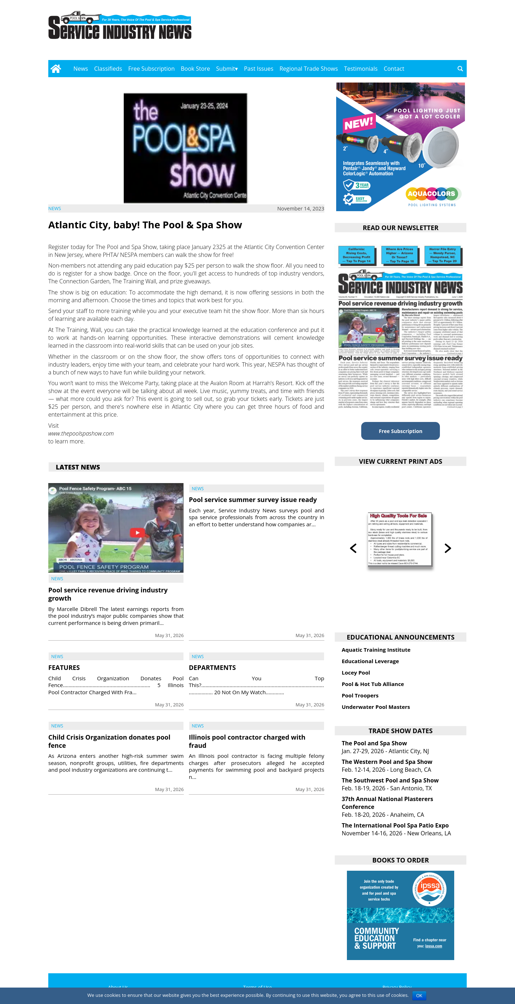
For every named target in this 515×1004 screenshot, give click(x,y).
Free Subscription (151, 69)
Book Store (195, 69)
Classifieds (108, 69)
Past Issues (258, 69)
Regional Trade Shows (308, 69)
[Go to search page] (460, 68)
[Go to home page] (55, 68)
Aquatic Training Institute (376, 649)
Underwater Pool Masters (376, 706)
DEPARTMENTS (212, 667)
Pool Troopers (360, 695)
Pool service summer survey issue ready (253, 499)
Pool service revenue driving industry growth (108, 594)
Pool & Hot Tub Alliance (373, 683)
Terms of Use (257, 987)
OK (419, 995)
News (80, 69)
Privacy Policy (396, 987)
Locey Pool (356, 672)
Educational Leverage (370, 661)
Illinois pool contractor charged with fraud (247, 741)
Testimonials (361, 69)
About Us (118, 987)
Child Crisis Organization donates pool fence (109, 741)
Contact (394, 69)
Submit (225, 69)
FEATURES (64, 667)
